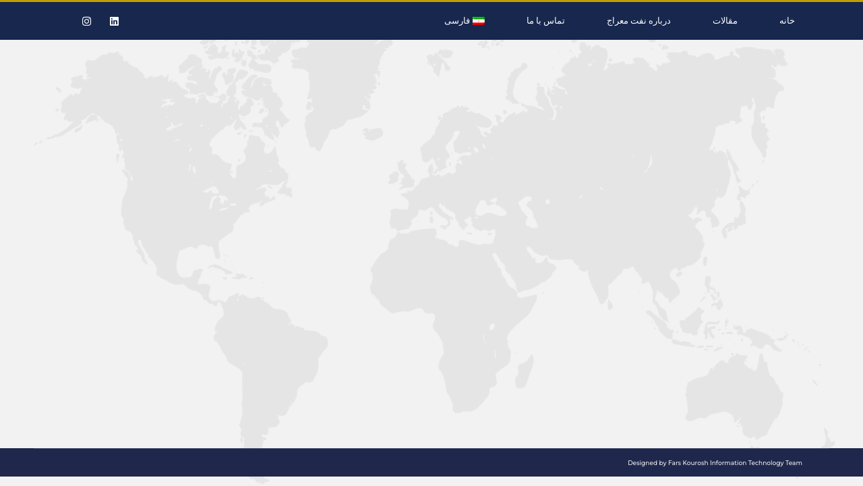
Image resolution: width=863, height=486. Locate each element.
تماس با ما (546, 21)
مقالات (725, 21)
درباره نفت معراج (639, 21)
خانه (787, 21)
